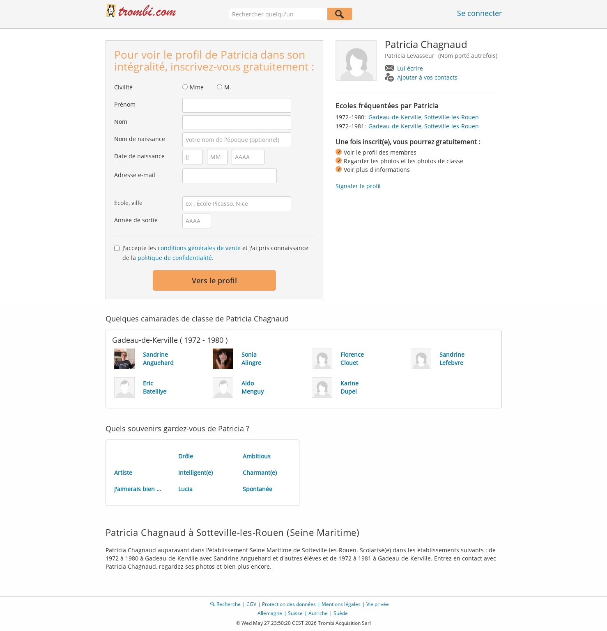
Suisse (295, 613)
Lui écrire (410, 68)
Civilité (123, 87)
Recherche (228, 604)
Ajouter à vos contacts (427, 77)
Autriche (318, 613)
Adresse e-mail (134, 175)
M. (227, 87)
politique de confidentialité (175, 258)
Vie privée (377, 604)
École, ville (128, 203)
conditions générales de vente (199, 248)
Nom (120, 121)
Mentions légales (341, 604)
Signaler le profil (358, 186)
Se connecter (479, 13)
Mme (197, 87)
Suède (340, 613)
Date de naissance (139, 156)
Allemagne (270, 613)
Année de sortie (136, 220)
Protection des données (289, 604)
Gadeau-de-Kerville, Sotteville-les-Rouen (423, 117)
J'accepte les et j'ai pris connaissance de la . (215, 253)
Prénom (125, 104)
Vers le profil (214, 280)
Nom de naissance (139, 139)
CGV (251, 604)
